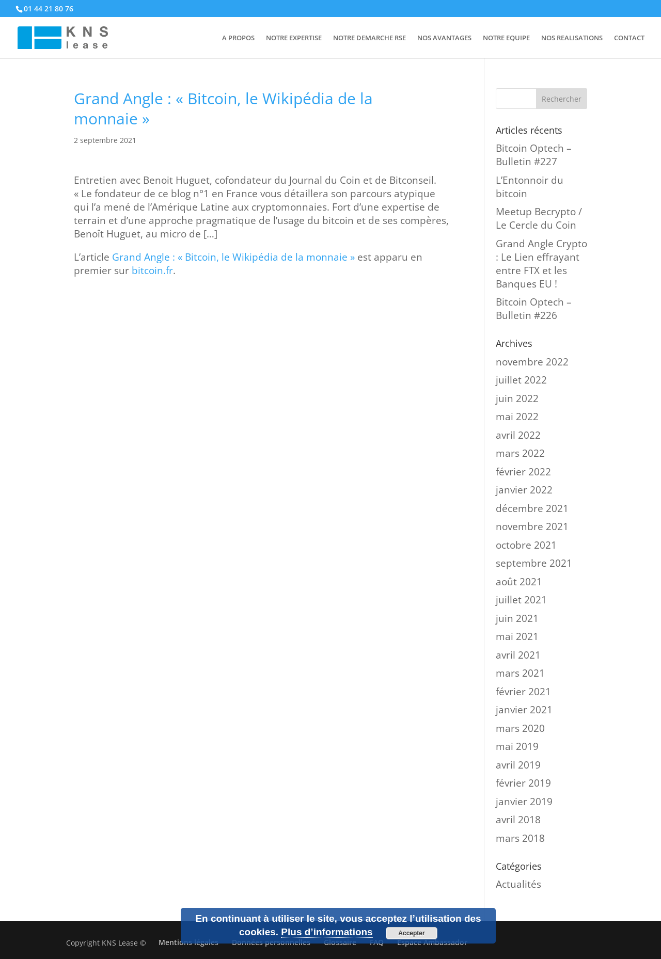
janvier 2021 (524, 709)
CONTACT (629, 38)
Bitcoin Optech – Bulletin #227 (534, 154)
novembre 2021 (532, 526)
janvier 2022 (524, 490)
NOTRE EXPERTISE (294, 38)
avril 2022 (518, 435)
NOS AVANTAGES (444, 38)
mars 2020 (520, 728)
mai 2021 (517, 636)
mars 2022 (520, 453)
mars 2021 (520, 673)
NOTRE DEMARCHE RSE (369, 38)
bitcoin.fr (152, 270)
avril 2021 (518, 655)
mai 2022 (517, 416)
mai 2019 (517, 746)
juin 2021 (517, 618)
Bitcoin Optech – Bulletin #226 (534, 308)
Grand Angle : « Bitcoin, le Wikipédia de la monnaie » (233, 257)
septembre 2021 (534, 563)
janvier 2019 (524, 801)
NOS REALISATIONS (572, 38)
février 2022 (523, 471)
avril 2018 (518, 819)
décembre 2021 (532, 508)
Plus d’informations (326, 931)
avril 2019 (518, 765)
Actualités (518, 884)
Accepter (411, 933)
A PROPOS (238, 38)
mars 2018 (520, 838)
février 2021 (523, 691)
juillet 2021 (521, 599)
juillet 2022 (521, 380)
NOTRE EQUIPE (506, 38)
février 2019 (523, 783)
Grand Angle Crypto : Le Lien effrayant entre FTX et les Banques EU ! (541, 264)
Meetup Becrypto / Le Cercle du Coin (539, 218)
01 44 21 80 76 (48, 8)
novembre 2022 (532, 362)
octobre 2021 (526, 545)
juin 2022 (517, 398)
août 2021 (519, 581)
